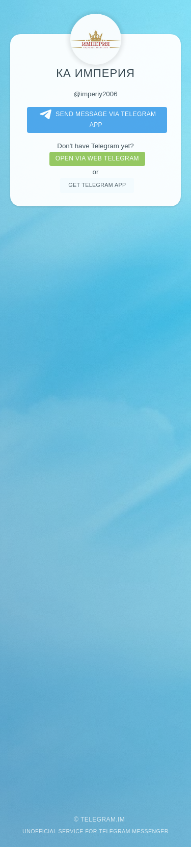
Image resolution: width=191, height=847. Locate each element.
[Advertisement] (95, 505)
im (121, 819)
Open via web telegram (97, 158)
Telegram (98, 819)
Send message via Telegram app (96, 119)
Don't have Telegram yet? (95, 146)
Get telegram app (97, 185)
